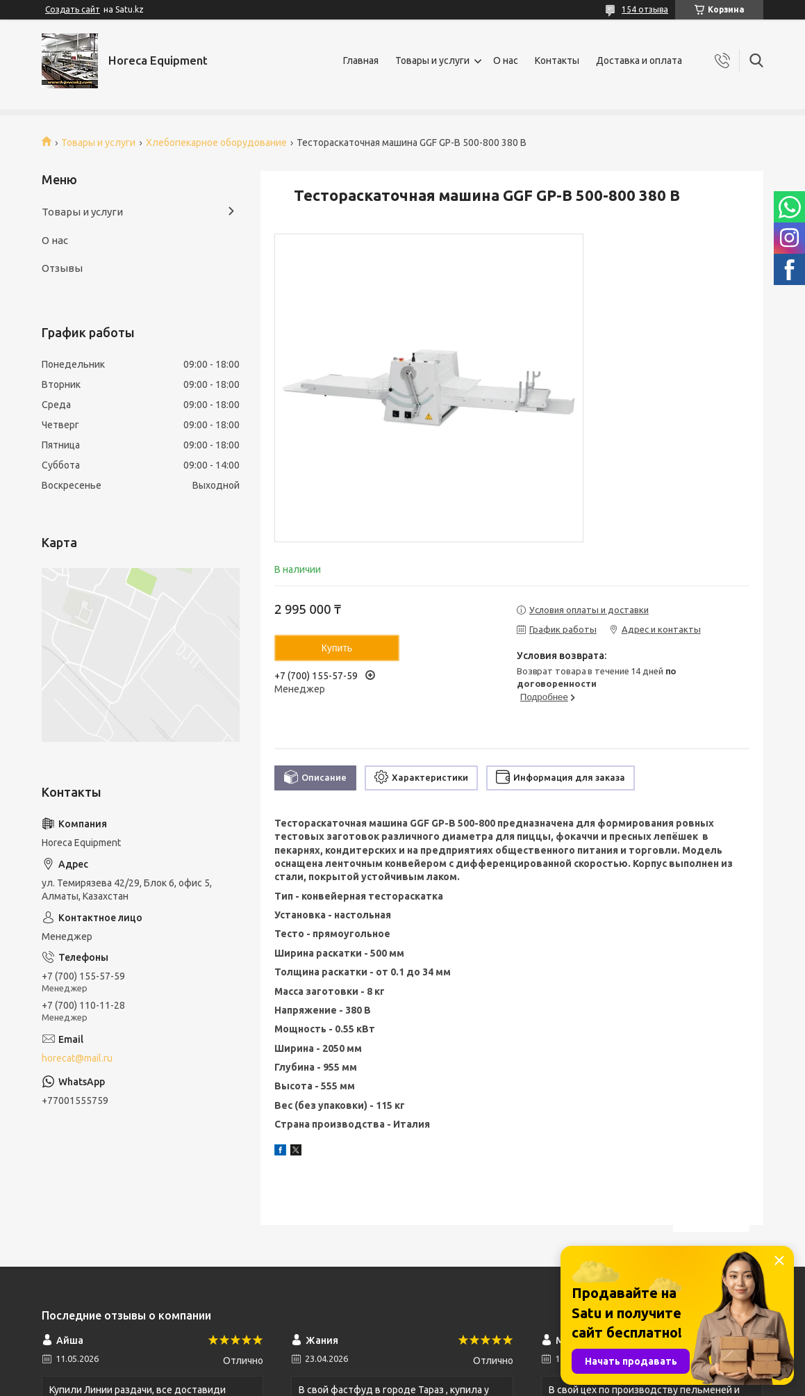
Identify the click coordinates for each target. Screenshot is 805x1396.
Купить (337, 648)
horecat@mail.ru (77, 1058)
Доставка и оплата (639, 60)
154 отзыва (645, 9)
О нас (505, 60)
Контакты (557, 60)
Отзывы (62, 268)
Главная (361, 60)
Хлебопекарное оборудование (216, 142)
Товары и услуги (432, 60)
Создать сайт (72, 9)
